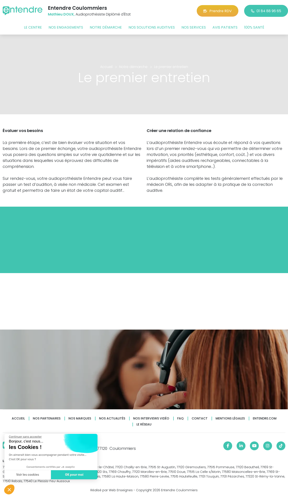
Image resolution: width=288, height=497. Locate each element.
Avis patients (224, 27)
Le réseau (144, 424)
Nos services (193, 27)
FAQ (180, 418)
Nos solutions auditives (151, 27)
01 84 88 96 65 (266, 11)
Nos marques (79, 418)
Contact (200, 418)
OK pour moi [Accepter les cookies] (74, 475)
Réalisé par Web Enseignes (111, 490)
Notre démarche (106, 27)
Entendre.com (264, 418)
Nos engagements (66, 27)
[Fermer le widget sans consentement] (25, 437)
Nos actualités (112, 418)
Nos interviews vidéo (151, 418)
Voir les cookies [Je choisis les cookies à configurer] (27, 475)
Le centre (33, 27)
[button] (9, 489)
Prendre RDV (217, 11)
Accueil (18, 418)
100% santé (254, 27)
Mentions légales (230, 418)
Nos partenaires (46, 418)
